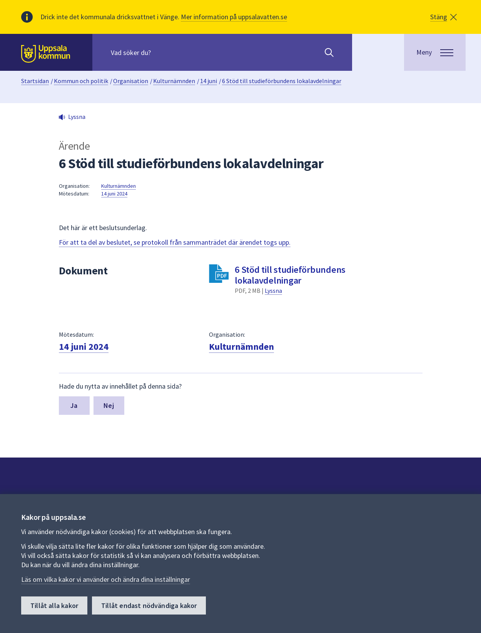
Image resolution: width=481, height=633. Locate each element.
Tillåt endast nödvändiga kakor (149, 605)
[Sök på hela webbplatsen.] (160, 52)
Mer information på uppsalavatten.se (234, 16)
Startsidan (35, 81)
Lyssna (273, 290)
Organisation (130, 81)
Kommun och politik (81, 81)
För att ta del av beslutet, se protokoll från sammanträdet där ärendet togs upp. (175, 242)
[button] (443, 17)
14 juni (208, 81)
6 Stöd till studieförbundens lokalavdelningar (281, 81)
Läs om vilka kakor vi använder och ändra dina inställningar (105, 579)
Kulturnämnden (174, 81)
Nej (109, 405)
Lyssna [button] (76, 116)
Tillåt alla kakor (54, 605)
